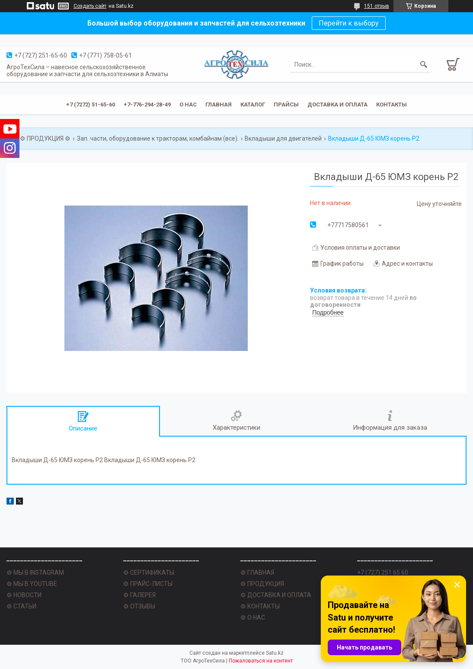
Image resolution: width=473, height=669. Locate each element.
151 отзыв (376, 6)
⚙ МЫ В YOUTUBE (31, 583)
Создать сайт (90, 6)
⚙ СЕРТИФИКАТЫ (148, 572)
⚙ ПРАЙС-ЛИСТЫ (148, 583)
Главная (218, 104)
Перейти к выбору (349, 23)
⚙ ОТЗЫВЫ (139, 606)
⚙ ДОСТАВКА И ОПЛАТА (275, 595)
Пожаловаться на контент (261, 661)
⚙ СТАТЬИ (21, 606)
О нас (188, 104)
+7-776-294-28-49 (147, 104)
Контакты (391, 104)
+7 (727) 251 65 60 (382, 572)
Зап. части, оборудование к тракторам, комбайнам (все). (158, 138)
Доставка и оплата (337, 104)
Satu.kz (275, 653)
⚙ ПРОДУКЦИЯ (262, 583)
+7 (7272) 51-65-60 (90, 104)
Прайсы (286, 104)
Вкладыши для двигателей (283, 138)
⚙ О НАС (252, 617)
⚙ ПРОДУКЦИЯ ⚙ (45, 138)
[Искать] (424, 64)
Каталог (252, 104)
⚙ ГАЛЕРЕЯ (139, 595)
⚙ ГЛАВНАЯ (257, 572)
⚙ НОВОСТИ (24, 595)
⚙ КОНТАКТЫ (260, 606)
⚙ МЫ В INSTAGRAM (35, 572)
